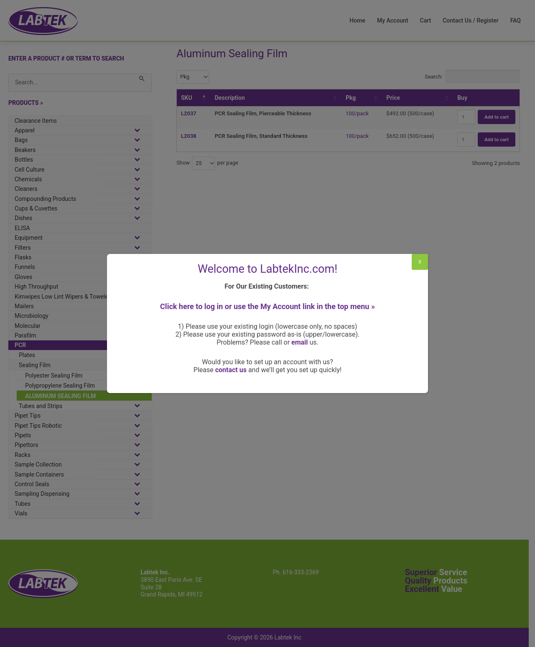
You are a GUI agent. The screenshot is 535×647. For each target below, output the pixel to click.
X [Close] (420, 262)
